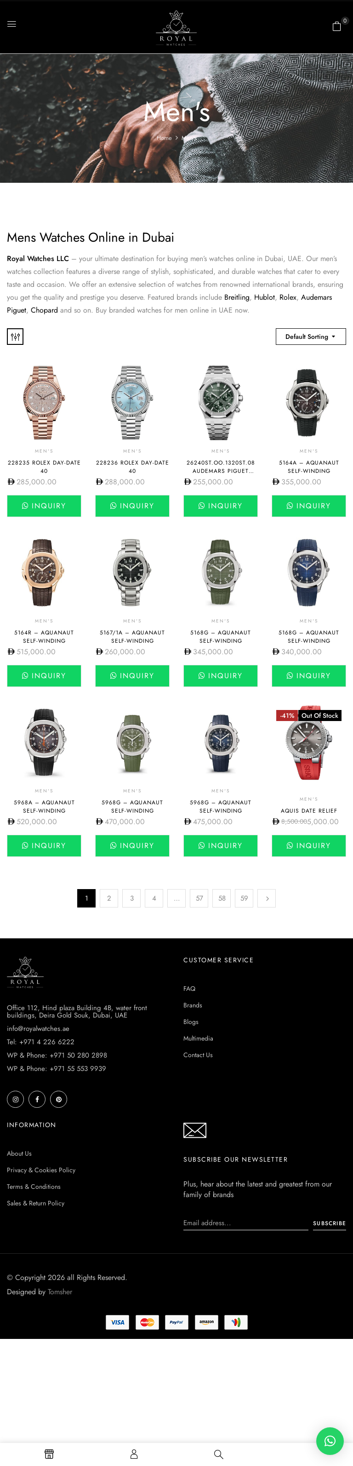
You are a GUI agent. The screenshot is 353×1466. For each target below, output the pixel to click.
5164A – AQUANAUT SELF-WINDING (309, 467)
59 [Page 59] (244, 898)
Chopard (45, 310)
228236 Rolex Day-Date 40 (132, 467)
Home (164, 138)
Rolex (287, 297)
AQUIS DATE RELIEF (309, 811)
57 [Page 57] (199, 898)
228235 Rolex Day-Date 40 (44, 467)
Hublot (264, 297)
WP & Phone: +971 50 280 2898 (57, 1055)
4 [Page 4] (154, 898)
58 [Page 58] (222, 898)
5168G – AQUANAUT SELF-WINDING (220, 636)
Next (266, 898)
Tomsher (60, 1291)
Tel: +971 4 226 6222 (40, 1042)
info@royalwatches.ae (38, 1029)
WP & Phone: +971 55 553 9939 (56, 1069)
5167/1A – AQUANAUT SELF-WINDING (132, 636)
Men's (44, 451)
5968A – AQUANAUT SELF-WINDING (44, 806)
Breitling (237, 297)
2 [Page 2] (109, 898)
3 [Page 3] (132, 898)
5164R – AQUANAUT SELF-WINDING (44, 636)
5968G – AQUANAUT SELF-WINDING (132, 806)
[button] (337, 26)
